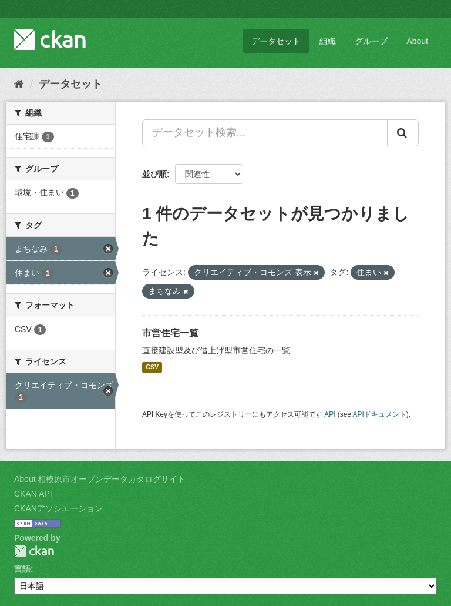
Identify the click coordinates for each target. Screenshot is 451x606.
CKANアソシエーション (58, 508)
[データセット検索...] (265, 132)
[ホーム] (19, 84)
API (329, 414)
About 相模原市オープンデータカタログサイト (100, 479)
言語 (22, 569)
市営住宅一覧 (170, 333)
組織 (327, 41)
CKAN (34, 551)
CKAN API (33, 493)
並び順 (154, 174)
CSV (152, 367)
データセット (276, 41)
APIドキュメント (379, 414)
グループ (371, 41)
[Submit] (403, 132)
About (417, 41)
